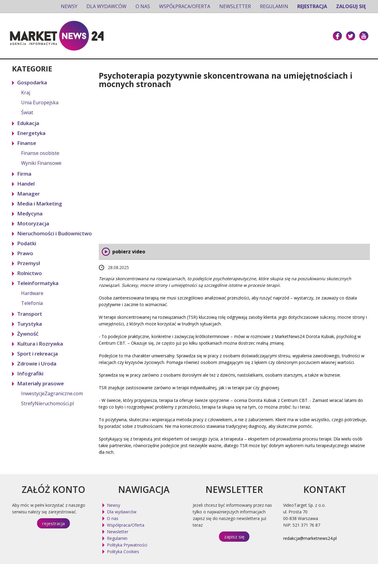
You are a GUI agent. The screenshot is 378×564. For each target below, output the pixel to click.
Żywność (27, 333)
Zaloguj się (351, 6)
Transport (29, 313)
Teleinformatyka (37, 283)
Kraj (25, 92)
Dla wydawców (106, 6)
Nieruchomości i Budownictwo (54, 233)
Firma (24, 173)
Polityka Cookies (123, 551)
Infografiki (30, 373)
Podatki (26, 243)
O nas (143, 6)
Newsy (69, 6)
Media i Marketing (39, 203)
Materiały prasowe (40, 383)
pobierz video (128, 251)
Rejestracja (312, 6)
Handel (26, 183)
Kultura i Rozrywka (40, 343)
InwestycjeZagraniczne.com (52, 393)
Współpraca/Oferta (184, 6)
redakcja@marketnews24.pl (310, 538)
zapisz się (234, 537)
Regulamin (274, 6)
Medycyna (29, 213)
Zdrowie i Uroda (36, 363)
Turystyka (29, 323)
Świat (27, 112)
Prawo (25, 253)
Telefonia (32, 303)
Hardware (32, 293)
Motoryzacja (33, 223)
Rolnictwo (29, 273)
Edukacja (28, 123)
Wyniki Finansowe (41, 163)
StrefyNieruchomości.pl (47, 403)
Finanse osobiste (40, 153)
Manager (28, 193)
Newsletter (235, 6)
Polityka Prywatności (127, 545)
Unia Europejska (39, 102)
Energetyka (31, 133)
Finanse (26, 142)
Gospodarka (32, 82)
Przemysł (28, 263)
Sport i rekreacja (37, 353)
